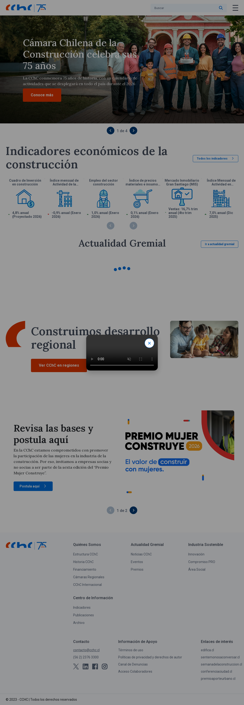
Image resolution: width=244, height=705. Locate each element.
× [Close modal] (149, 343)
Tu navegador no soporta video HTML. (122, 352)
